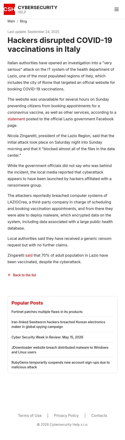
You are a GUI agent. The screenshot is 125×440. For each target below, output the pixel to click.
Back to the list (21, 275)
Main (11, 21)
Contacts (99, 415)
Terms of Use (29, 415)
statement (16, 119)
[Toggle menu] (116, 9)
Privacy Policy (66, 415)
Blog (23, 21)
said (29, 255)
